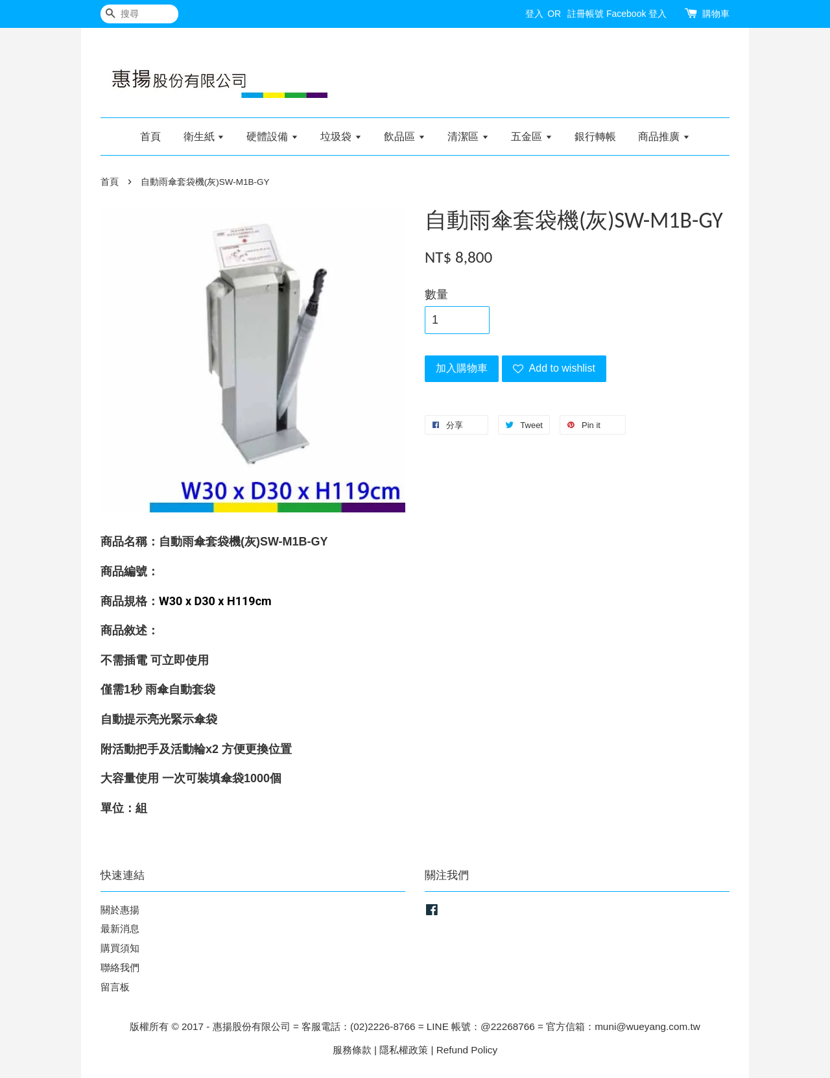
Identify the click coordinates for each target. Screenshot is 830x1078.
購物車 (715, 13)
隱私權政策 (403, 1049)
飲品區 (404, 136)
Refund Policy (466, 1049)
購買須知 (120, 947)
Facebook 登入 (636, 13)
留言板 (115, 986)
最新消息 (120, 928)
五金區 (531, 136)
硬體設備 (272, 136)
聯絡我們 (120, 967)
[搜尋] (139, 14)
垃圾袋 (340, 136)
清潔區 (467, 136)
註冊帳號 (585, 13)
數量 (436, 294)
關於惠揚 (120, 909)
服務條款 (352, 1049)
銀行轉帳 (595, 136)
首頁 (150, 136)
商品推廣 (663, 136)
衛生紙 (204, 136)
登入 (534, 13)
